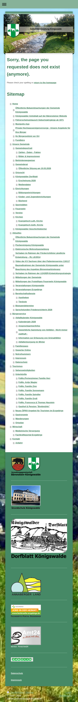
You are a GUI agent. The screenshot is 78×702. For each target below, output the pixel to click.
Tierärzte (22, 302)
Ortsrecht (20, 172)
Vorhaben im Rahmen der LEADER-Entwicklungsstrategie (43, 273)
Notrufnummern (23, 354)
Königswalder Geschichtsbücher (31, 229)
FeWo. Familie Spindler (29, 394)
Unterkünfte (21, 374)
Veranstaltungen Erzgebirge (28, 289)
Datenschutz (21, 362)
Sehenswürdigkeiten (25, 370)
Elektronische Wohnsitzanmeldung (32, 249)
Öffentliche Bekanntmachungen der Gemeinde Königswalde (37, 110)
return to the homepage (45, 83)
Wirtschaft (17, 427)
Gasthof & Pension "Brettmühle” (34, 406)
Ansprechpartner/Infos (29, 326)
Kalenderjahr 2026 (27, 322)
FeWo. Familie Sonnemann (31, 390)
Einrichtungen (22, 188)
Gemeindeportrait (23, 148)
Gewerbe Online (23, 350)
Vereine (19, 213)
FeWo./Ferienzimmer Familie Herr (34, 378)
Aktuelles (16, 233)
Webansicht (65, 695)
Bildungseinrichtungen (29, 192)
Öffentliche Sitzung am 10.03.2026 (34, 168)
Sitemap (29, 692)
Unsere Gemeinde (21, 144)
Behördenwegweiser (25, 160)
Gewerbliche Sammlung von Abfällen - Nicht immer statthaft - (42, 332)
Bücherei (22, 201)
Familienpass (21, 346)
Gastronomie (21, 415)
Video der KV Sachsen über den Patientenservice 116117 (42, 261)
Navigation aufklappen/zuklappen (39, 4)
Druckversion (15, 692)
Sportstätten (21, 205)
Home (15, 104)
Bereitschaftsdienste (25, 293)
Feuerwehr (20, 209)
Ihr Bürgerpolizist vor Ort (27, 136)
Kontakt (16, 439)
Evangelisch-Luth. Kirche (30, 221)
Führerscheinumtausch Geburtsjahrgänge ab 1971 (39, 120)
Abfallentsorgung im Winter (31, 342)
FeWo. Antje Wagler (27, 382)
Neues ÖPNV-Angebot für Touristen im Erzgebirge (39, 411)
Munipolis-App (22, 124)
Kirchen (19, 217)
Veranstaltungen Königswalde (29, 285)
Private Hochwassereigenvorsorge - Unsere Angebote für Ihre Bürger (42, 130)
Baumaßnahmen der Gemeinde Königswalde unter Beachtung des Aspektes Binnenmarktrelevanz (39, 267)
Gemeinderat (21, 164)
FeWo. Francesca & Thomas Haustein (36, 402)
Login (68, 692)
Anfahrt (19, 443)
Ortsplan (19, 423)
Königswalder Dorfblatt (26, 176)
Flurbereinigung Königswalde (29, 245)
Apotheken (23, 297)
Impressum (20, 358)
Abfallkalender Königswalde (28, 318)
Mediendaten (24, 184)
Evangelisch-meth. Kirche (30, 225)
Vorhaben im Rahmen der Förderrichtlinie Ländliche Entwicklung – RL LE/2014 (40, 255)
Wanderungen (22, 419)
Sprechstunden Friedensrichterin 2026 (33, 310)
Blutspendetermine (24, 306)
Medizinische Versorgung (27, 431)
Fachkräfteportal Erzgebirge (28, 435)
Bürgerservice (19, 314)
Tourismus (17, 366)
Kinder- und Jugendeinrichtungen (34, 197)
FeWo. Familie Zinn (27, 386)
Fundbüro (20, 140)
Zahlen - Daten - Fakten (29, 152)
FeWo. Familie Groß (27, 398)
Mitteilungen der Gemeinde (28, 277)
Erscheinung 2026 (27, 180)
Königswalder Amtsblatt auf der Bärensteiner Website (41, 116)
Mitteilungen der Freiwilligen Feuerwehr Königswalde (40, 281)
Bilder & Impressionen (29, 156)
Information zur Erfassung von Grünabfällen (39, 338)
